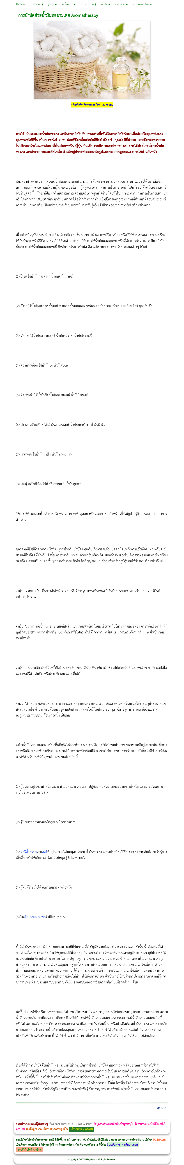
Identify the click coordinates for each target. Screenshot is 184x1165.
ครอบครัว (121, 4)
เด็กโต (105, 4)
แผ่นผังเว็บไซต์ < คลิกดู (29, 1149)
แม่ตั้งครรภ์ (68, 4)
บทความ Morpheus (106, 1117)
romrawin (110, 1117)
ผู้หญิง (52, 4)
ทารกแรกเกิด (88, 4)
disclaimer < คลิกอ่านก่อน (123, 1144)
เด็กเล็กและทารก (35, 917)
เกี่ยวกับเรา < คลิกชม (82, 1129)
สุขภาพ (38, 4)
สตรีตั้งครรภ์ (29, 852)
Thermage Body (90, 1117)
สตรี (44, 852)
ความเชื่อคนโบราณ (142, 4)
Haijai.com (22, 4)
